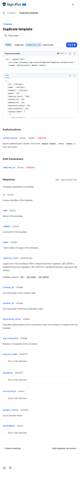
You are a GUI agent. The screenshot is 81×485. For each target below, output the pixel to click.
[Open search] (68, 4)
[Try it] (71, 44)
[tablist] (35, 75)
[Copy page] (11, 35)
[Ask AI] (74, 53)
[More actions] (77, 4)
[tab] (7, 75)
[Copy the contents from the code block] (70, 53)
